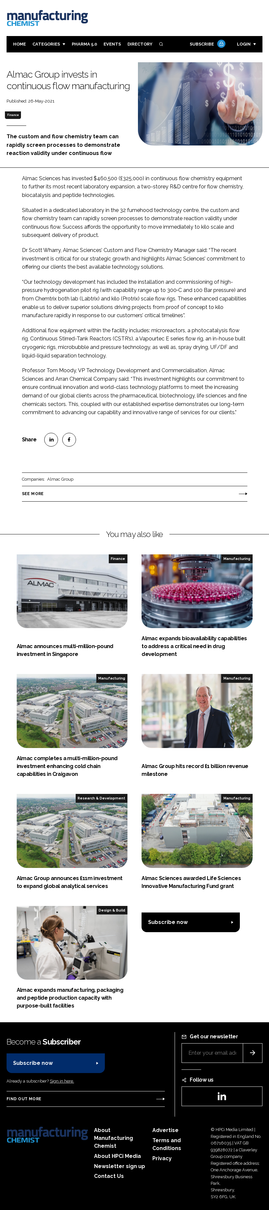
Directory (139, 44)
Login (244, 44)
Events (112, 44)
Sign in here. (62, 1081)
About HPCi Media (117, 1156)
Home (19, 44)
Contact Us (109, 1176)
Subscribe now (168, 922)
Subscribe (207, 44)
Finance (13, 115)
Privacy (162, 1158)
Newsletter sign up (119, 1166)
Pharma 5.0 (84, 44)
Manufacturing (236, 559)
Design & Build (112, 910)
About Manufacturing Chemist (113, 1138)
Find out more (24, 1099)
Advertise (165, 1130)
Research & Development (101, 798)
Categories (46, 44)
